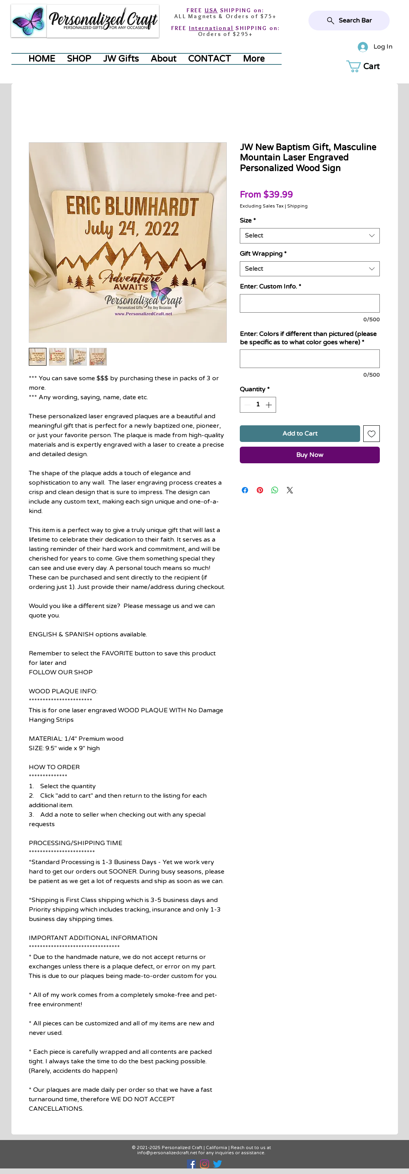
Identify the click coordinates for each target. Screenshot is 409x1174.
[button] (371, 66)
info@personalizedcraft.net (167, 1152)
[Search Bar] (349, 20)
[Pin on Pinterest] (260, 490)
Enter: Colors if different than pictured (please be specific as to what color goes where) (308, 338)
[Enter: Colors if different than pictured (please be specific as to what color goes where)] (309, 358)
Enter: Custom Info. (270, 287)
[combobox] (310, 235)
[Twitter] (217, 1163)
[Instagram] (204, 1163)
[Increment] (269, 404)
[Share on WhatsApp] (275, 490)
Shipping (297, 206)
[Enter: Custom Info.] (309, 303)
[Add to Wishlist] (371, 433)
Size (248, 221)
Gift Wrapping (263, 254)
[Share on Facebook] (245, 490)
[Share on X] (290, 490)
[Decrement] (246, 404)
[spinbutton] (258, 404)
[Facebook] (191, 1163)
